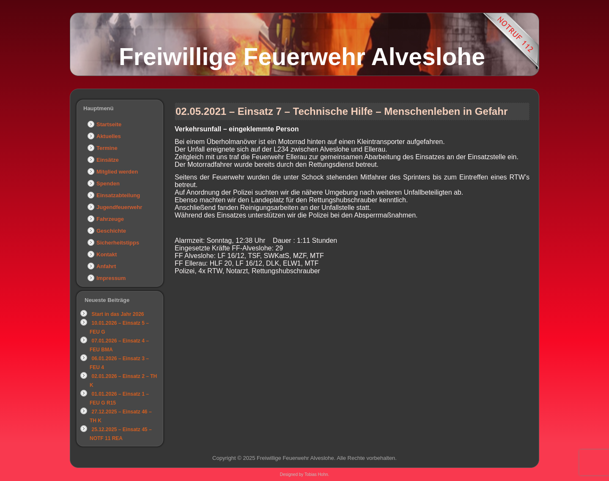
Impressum (111, 278)
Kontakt (106, 254)
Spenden (108, 183)
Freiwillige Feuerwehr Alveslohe (302, 56)
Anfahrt (106, 266)
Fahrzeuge (110, 219)
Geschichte (111, 231)
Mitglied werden (117, 171)
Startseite (108, 124)
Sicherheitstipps (117, 242)
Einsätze (107, 160)
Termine (107, 148)
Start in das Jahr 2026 (117, 314)
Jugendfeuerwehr (119, 207)
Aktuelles (108, 136)
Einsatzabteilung (118, 195)
